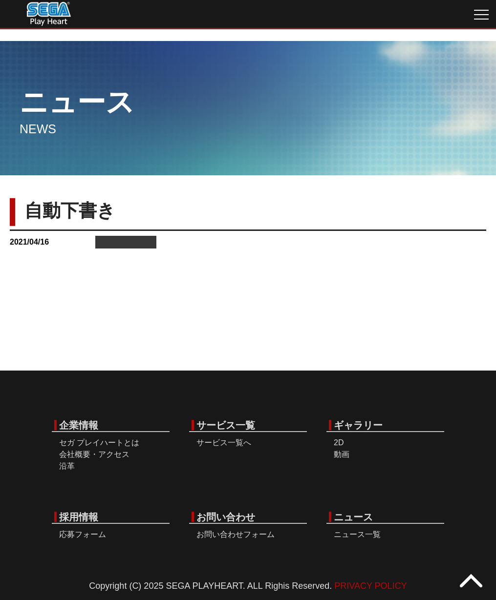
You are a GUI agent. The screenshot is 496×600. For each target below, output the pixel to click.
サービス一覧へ (223, 442)
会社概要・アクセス (94, 454)
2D (339, 442)
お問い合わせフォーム (235, 534)
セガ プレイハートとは (99, 442)
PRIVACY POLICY (370, 586)
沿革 (67, 466)
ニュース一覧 (357, 534)
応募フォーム (82, 534)
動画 (341, 454)
